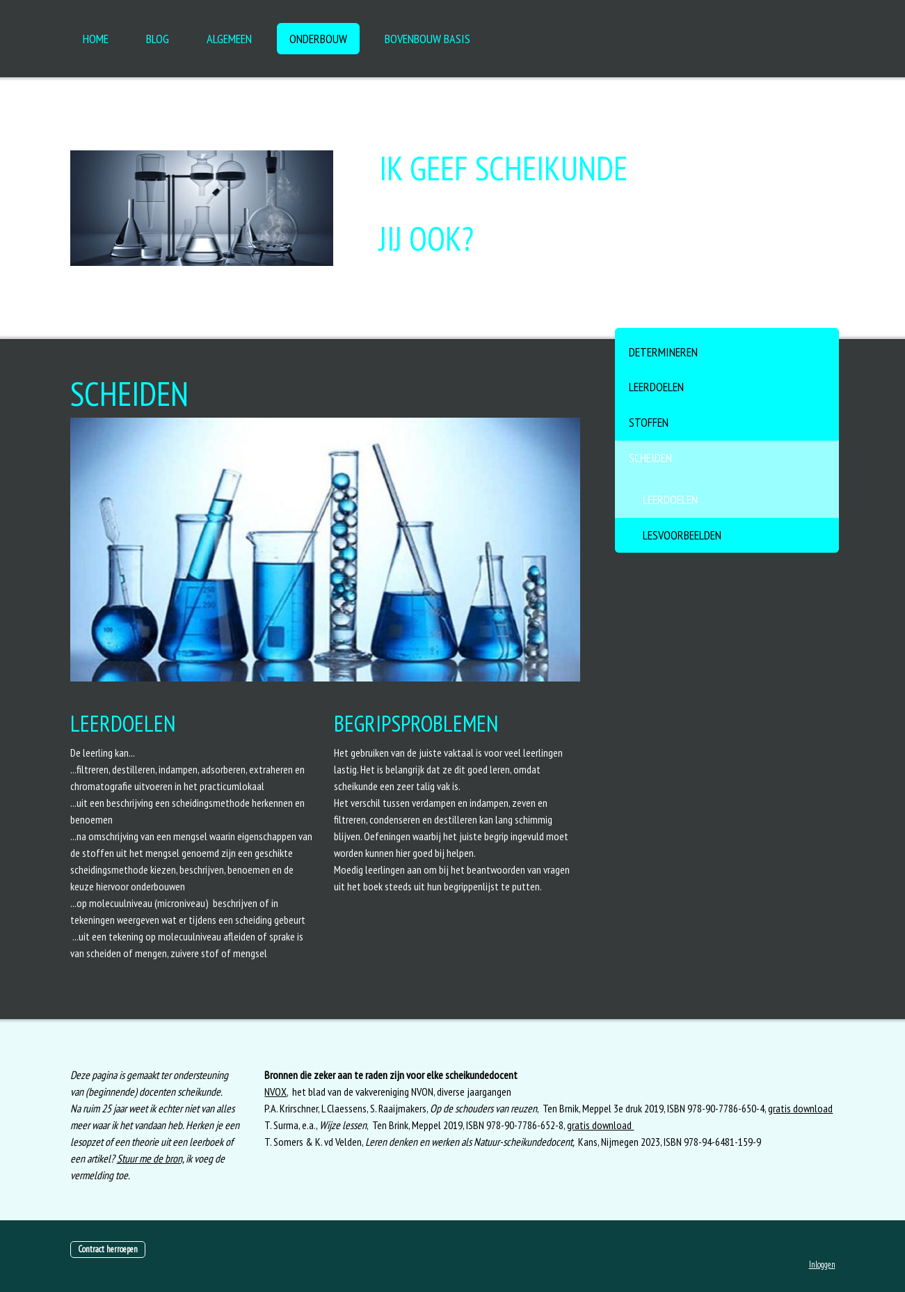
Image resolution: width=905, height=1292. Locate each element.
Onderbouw (318, 39)
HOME (96, 39)
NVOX (275, 1091)
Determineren (663, 352)
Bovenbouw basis (427, 39)
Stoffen (648, 422)
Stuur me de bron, (150, 1158)
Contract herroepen (108, 1249)
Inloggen (822, 1264)
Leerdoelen (656, 387)
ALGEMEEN (229, 39)
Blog (157, 39)
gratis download (800, 1108)
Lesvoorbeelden (682, 535)
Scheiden (650, 458)
